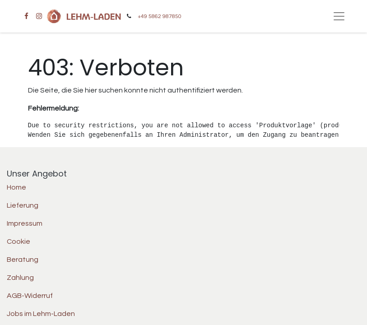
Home (16, 187)
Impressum (24, 223)
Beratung (22, 259)
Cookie (18, 241)
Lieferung (22, 205)
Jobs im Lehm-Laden (41, 313)
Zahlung (20, 277)
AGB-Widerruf (30, 295)
